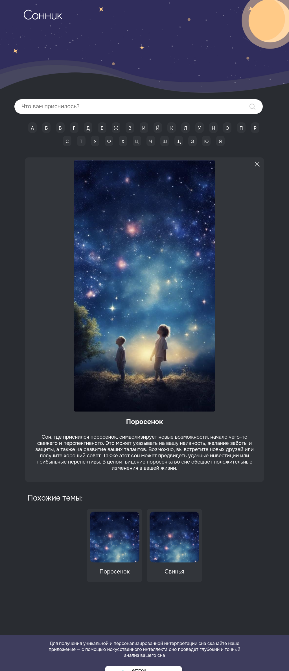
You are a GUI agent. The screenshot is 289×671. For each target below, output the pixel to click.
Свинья (174, 571)
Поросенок (115, 571)
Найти (252, 107)
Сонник (42, 16)
